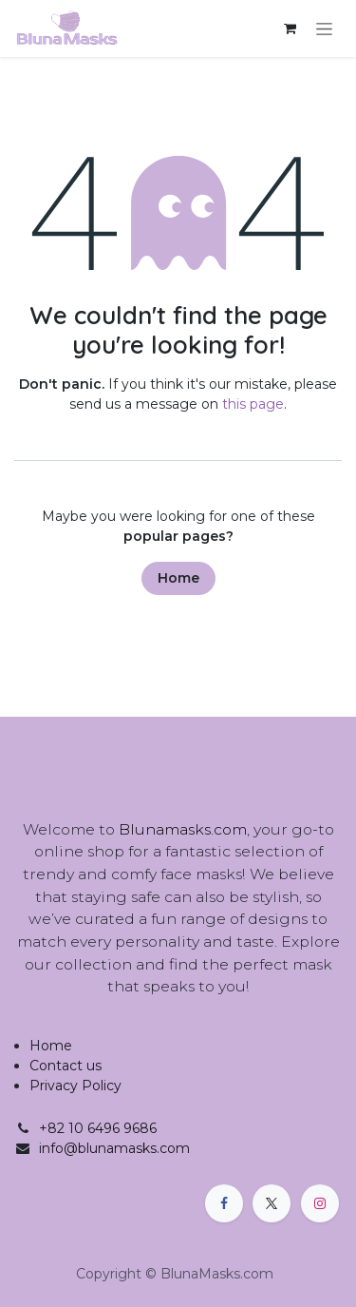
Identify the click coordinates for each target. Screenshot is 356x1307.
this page (253, 404)
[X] (271, 1203)
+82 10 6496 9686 (98, 1128)
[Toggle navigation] (324, 28)
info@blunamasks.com (114, 1148)
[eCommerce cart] (289, 28)
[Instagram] (320, 1203)
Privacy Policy (75, 1085)
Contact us (65, 1065)
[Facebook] (224, 1203)
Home (178, 577)
